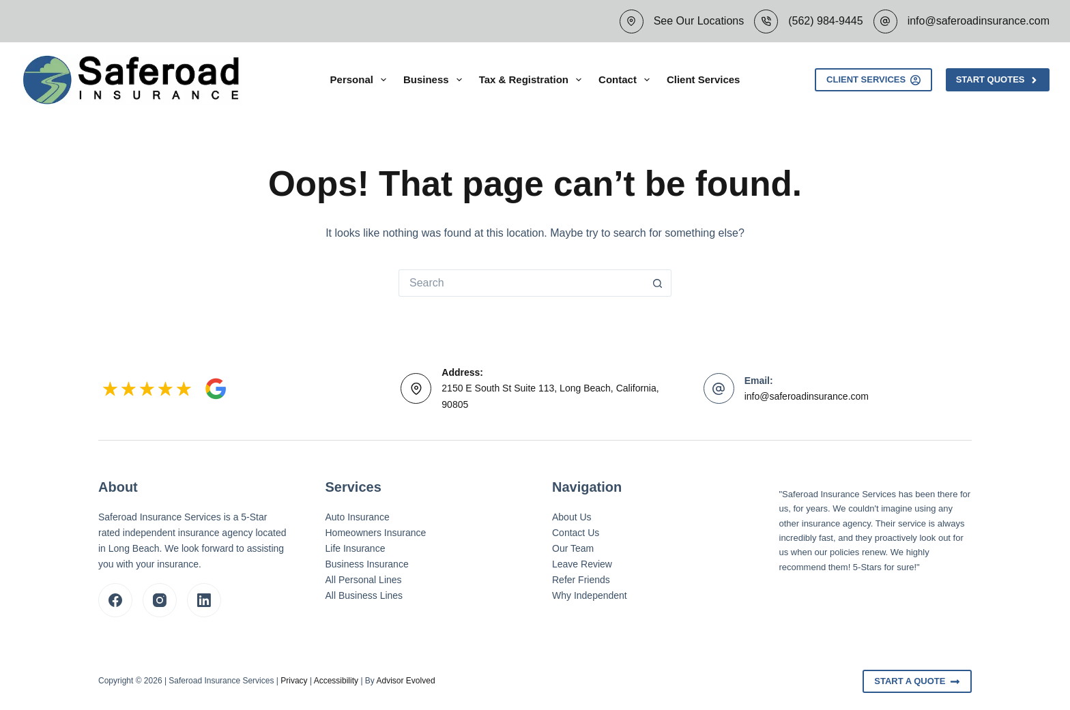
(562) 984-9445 (825, 21)
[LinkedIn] (204, 600)
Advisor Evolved (406, 680)
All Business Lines (364, 595)
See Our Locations (699, 21)
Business (435, 80)
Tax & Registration (533, 80)
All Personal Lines (364, 579)
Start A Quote (917, 681)
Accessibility (336, 680)
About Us (572, 517)
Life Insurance (356, 548)
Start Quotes (997, 79)
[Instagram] (160, 600)
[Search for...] (521, 283)
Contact (626, 80)
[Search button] (657, 283)
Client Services (703, 79)
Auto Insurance (358, 517)
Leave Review (582, 564)
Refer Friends (581, 579)
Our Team (573, 548)
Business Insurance (367, 564)
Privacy (293, 680)
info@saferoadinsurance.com (979, 21)
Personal (361, 80)
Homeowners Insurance (376, 532)
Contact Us (575, 532)
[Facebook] (115, 600)
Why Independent (589, 595)
